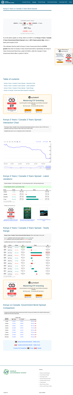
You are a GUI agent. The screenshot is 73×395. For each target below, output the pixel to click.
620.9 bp (33, 330)
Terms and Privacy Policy (46, 386)
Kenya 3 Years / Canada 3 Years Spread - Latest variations (19, 85)
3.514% (21, 334)
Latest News (43, 382)
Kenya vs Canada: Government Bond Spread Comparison (19, 90)
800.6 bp (33, 334)
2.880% (21, 323)
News (70, 2)
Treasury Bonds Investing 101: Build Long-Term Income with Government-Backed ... (27, 220)
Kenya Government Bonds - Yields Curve (29, 341)
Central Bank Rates (52, 2)
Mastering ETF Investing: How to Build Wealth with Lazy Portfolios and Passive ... (10, 220)
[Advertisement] (27, 15)
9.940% (14, 325)
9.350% (14, 330)
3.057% (21, 327)
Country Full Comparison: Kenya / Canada (27, 348)
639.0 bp (33, 323)
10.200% (14, 327)
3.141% (21, 330)
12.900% (14, 336)
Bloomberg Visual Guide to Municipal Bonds (43, 220)
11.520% (14, 334)
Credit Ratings (41, 2)
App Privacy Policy (44, 384)
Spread (34, 2)
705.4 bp (33, 332)
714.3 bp (33, 327)
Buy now (28, 110)
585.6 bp (33, 321)
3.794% (21, 336)
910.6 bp (33, 336)
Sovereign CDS (63, 2)
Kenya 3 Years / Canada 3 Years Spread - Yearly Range (18, 88)
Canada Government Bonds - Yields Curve (29, 345)
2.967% (21, 325)
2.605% (21, 321)
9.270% (14, 323)
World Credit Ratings (45, 373)
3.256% (21, 332)
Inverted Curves (26, 2)
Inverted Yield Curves (45, 380)
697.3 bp (33, 325)
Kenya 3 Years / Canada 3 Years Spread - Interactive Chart (19, 83)
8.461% (14, 321)
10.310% (14, 332)
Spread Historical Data (45, 378)
